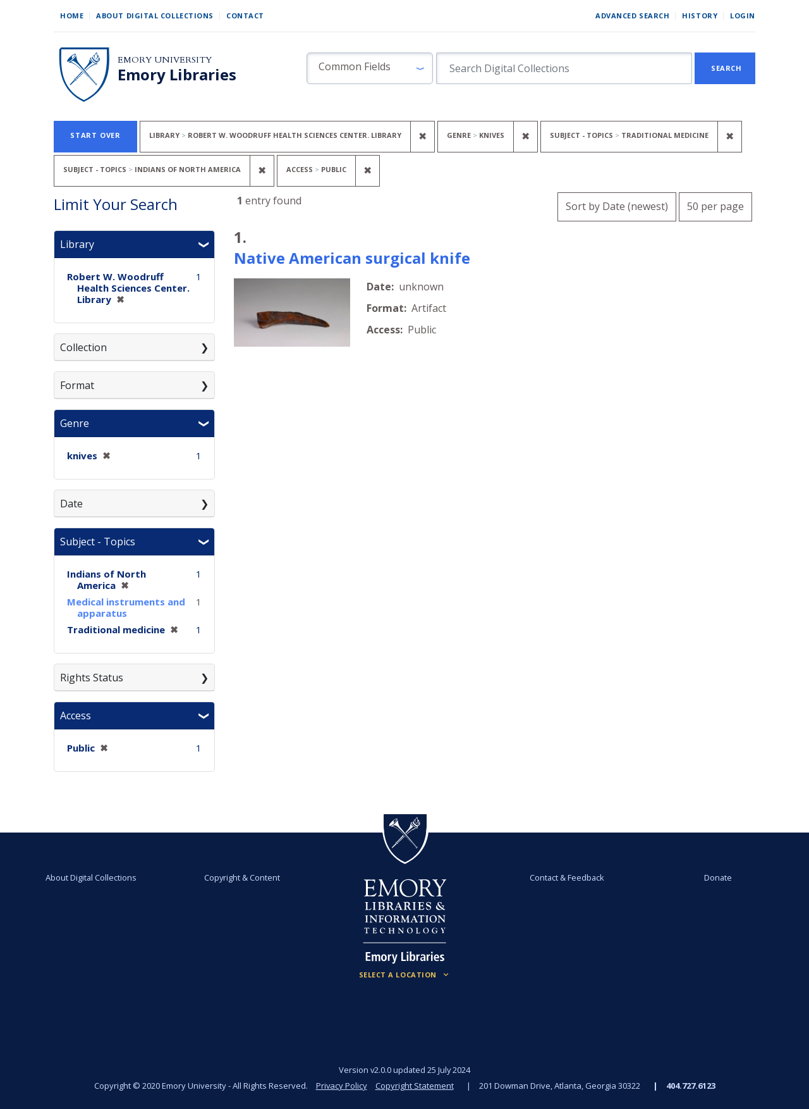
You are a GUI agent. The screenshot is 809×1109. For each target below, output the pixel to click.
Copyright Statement (414, 1085)
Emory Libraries (177, 74)
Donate (718, 877)
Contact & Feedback (567, 877)
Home (71, 15)
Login (742, 15)
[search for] (564, 68)
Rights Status (91, 678)
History (699, 15)
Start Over (95, 135)
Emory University (165, 60)
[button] (370, 68)
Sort (617, 206)
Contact (245, 15)
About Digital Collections (155, 15)
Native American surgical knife (352, 257)
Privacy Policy (341, 1085)
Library (77, 244)
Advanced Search (632, 15)
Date (71, 504)
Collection (83, 347)
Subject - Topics (97, 541)
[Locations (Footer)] (405, 975)
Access (75, 715)
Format (77, 385)
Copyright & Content (242, 877)
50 (715, 204)
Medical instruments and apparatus (126, 607)
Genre (74, 423)
